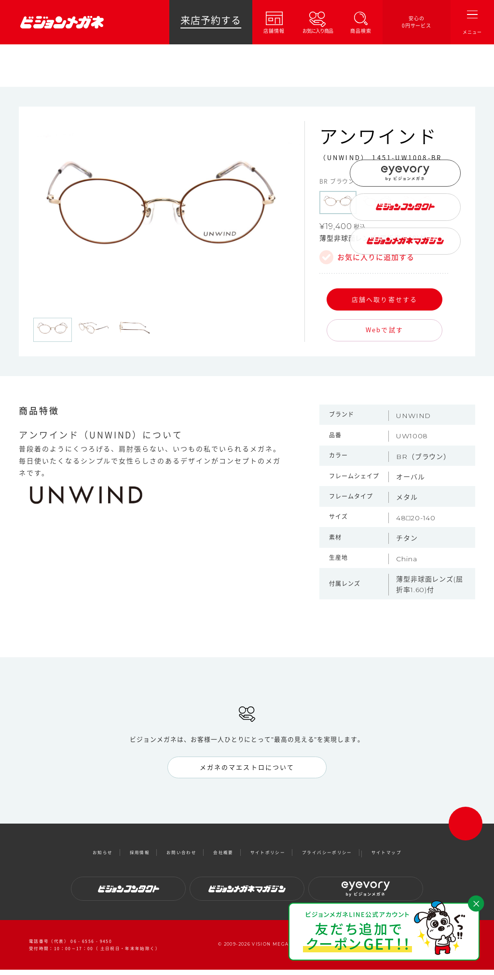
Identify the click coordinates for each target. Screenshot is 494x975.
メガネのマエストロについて (247, 767)
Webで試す (384, 329)
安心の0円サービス (417, 22)
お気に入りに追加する (375, 257)
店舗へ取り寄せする (384, 299)
